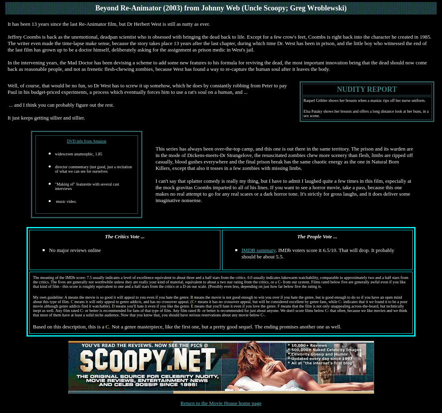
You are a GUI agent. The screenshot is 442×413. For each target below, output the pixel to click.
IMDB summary (259, 250)
